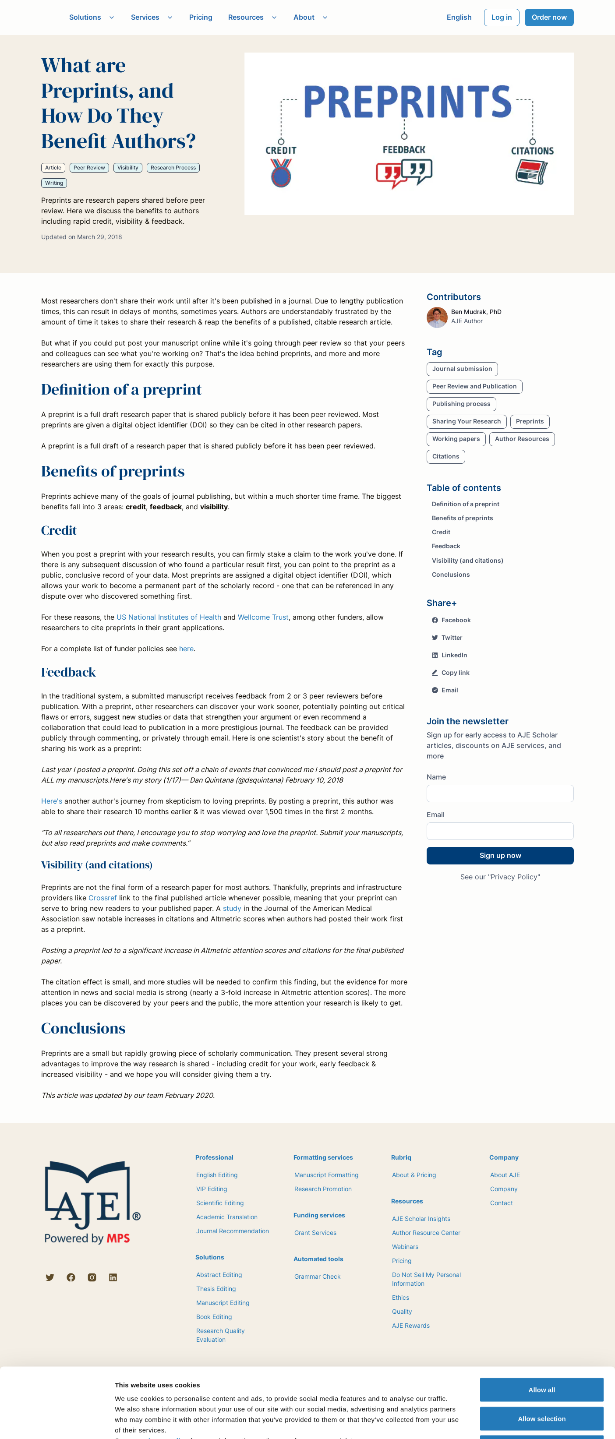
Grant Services (315, 1232)
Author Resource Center (426, 1232)
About (311, 17)
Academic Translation (227, 1216)
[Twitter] (50, 1277)
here (186, 648)
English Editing (217, 1174)
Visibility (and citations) (468, 560)
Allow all (542, 1324)
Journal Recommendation (232, 1230)
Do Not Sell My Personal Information (426, 1279)
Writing (54, 183)
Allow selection (542, 1353)
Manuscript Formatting (326, 1174)
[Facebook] (71, 1277)
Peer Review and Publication (474, 386)
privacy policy (164, 1375)
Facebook (451, 620)
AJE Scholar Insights (421, 1218)
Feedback (446, 546)
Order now (549, 17)
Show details (459, 1421)
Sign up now (500, 855)
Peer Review (89, 167)
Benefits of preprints (462, 518)
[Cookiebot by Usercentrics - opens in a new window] (56, 1421)
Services (152, 17)
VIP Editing (211, 1188)
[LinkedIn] (113, 1277)
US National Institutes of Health (169, 617)
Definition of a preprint (465, 504)
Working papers (456, 438)
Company (504, 1188)
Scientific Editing (220, 1202)
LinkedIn (449, 655)
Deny (542, 1381)
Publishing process (461, 403)
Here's (51, 801)
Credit (441, 532)
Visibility (127, 167)
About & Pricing (414, 1174)
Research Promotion (323, 1188)
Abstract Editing (219, 1274)
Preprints (530, 421)
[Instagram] (92, 1277)
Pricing (200, 17)
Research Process (173, 167)
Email (445, 690)
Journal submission (462, 368)
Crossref (102, 897)
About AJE (505, 1174)
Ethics (400, 1297)
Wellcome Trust (263, 617)
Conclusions (451, 574)
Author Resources (522, 438)
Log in (501, 17)
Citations (445, 456)
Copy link (451, 672)
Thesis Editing (216, 1288)
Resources (253, 17)
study (232, 908)
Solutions (92, 17)
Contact (501, 1202)
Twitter (447, 637)
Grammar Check (317, 1276)
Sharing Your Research (466, 421)
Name (436, 776)
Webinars (405, 1246)
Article (53, 167)
